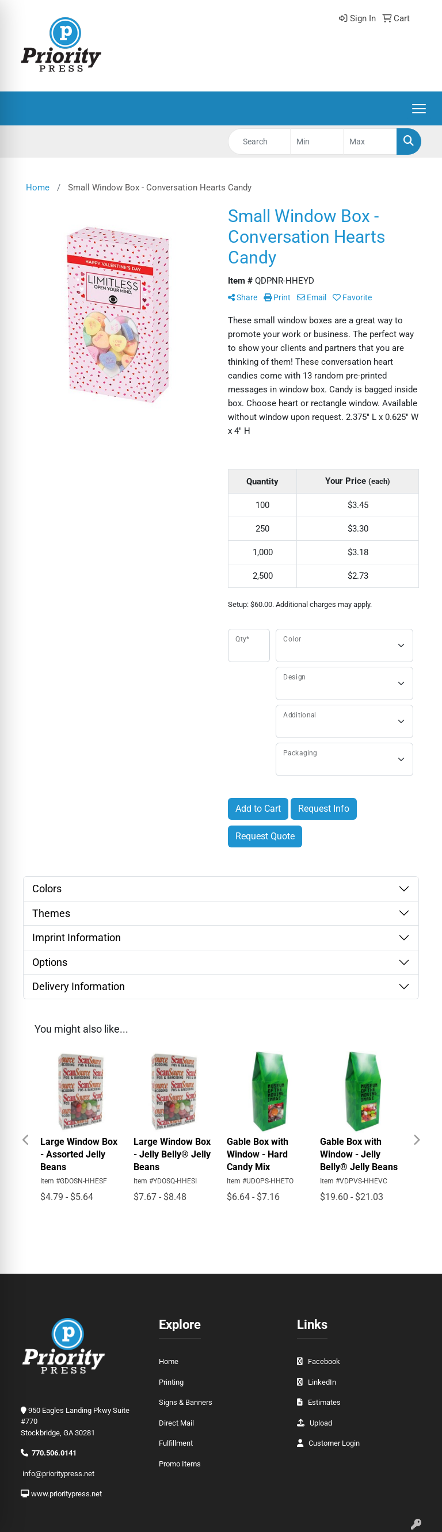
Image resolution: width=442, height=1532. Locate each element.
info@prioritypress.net (58, 1473)
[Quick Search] (259, 141)
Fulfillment (176, 1443)
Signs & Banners (185, 1402)
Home (168, 1361)
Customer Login (334, 1443)
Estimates (324, 1402)
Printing (171, 1382)
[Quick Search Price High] (370, 141)
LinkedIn (322, 1382)
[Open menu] (418, 108)
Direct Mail (176, 1423)
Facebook (324, 1361)
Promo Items (180, 1464)
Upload (321, 1423)
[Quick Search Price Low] (317, 141)
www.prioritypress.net (66, 1493)
